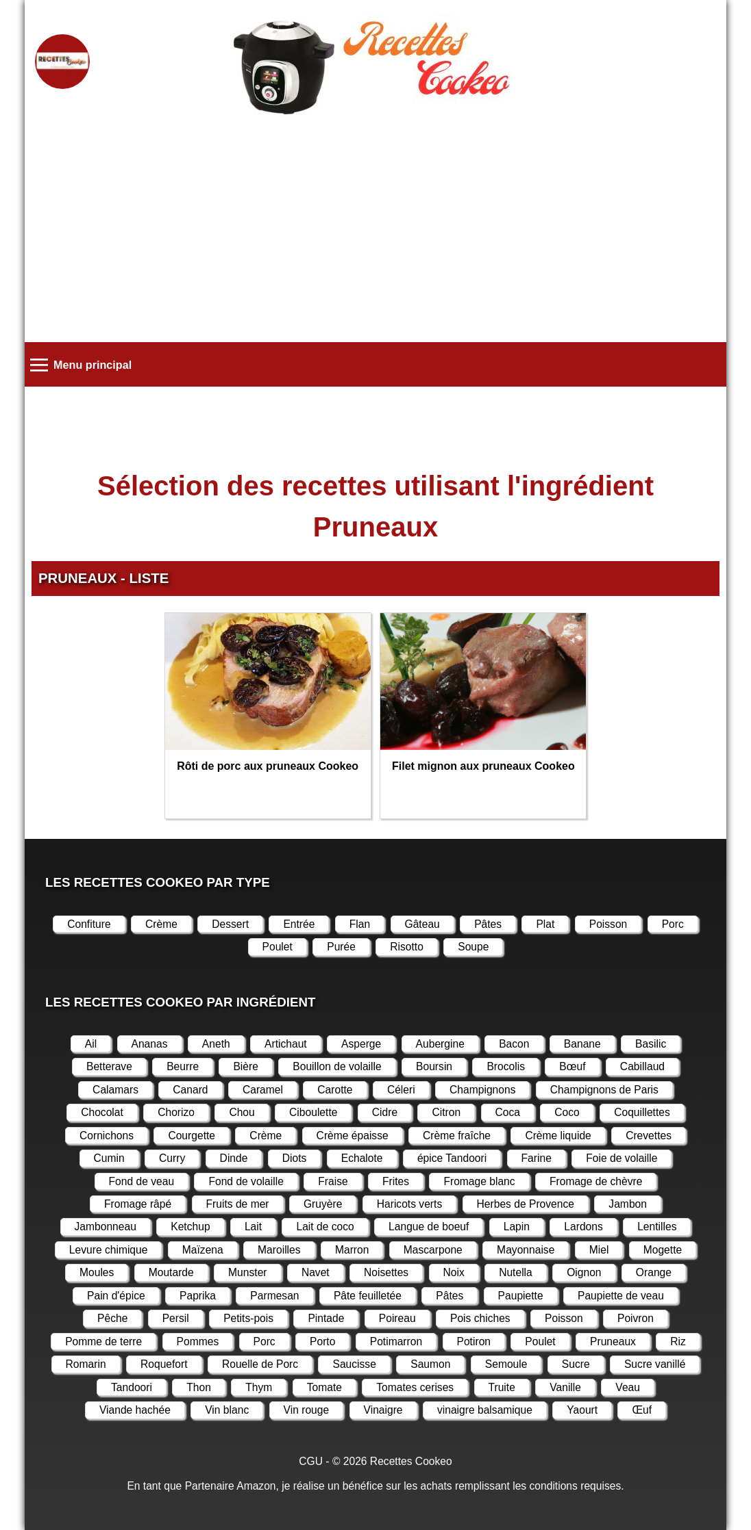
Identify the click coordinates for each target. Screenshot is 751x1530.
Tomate (324, 1387)
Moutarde (171, 1272)
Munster (247, 1272)
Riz (678, 1341)
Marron (352, 1250)
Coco (566, 1112)
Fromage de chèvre (596, 1181)
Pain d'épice (116, 1295)
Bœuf (572, 1066)
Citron (446, 1112)
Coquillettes (642, 1112)
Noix (454, 1272)
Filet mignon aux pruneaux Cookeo (483, 766)
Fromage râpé (137, 1204)
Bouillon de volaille (337, 1066)
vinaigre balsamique (484, 1410)
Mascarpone (433, 1250)
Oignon (584, 1272)
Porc (673, 924)
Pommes (198, 1341)
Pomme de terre (103, 1341)
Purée (341, 946)
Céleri (401, 1089)
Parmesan (274, 1295)
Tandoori (131, 1387)
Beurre (183, 1066)
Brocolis (506, 1066)
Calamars (115, 1089)
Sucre (576, 1364)
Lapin (517, 1226)
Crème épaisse (353, 1135)
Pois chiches (480, 1318)
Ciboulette (313, 1112)
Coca (507, 1112)
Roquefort (164, 1364)
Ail (91, 1044)
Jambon (627, 1204)
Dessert (230, 924)
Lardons (583, 1226)
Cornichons (106, 1135)
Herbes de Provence (525, 1204)
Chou (241, 1112)
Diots (294, 1158)
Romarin (86, 1364)
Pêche (112, 1318)
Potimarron (396, 1341)
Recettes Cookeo (411, 1461)
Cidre (384, 1112)
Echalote (362, 1158)
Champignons (482, 1089)
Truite (502, 1387)
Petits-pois (248, 1318)
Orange (654, 1272)
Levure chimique (108, 1250)
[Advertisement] (375, 232)
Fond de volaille (245, 1181)
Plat (545, 924)
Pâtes (488, 924)
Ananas (150, 1044)
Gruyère (323, 1204)
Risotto (406, 946)
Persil (175, 1318)
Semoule (506, 1364)
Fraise (332, 1181)
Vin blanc (227, 1410)
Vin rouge (307, 1410)
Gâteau (422, 924)
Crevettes (649, 1135)
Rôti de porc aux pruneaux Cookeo (267, 766)
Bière (245, 1066)
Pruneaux (613, 1341)
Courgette (191, 1135)
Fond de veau (142, 1181)
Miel (599, 1250)
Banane (582, 1044)
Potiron (474, 1341)
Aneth (216, 1044)
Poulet (277, 946)
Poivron (635, 1318)
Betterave (109, 1066)
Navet (315, 1272)
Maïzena (202, 1250)
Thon (198, 1387)
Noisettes (386, 1272)
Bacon (514, 1044)
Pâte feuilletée (368, 1295)
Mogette (662, 1250)
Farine (536, 1158)
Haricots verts (410, 1204)
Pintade (326, 1318)
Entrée (299, 924)
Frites (395, 1181)
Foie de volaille (621, 1158)
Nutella (515, 1272)
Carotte (334, 1089)
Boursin (434, 1066)
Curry (172, 1158)
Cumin (109, 1158)
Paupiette (520, 1295)
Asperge (361, 1044)
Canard (190, 1089)
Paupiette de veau (621, 1295)
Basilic (650, 1044)
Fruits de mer (237, 1204)
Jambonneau (105, 1226)
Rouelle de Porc (260, 1364)
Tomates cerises (415, 1387)
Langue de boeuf (429, 1226)
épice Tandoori (452, 1158)
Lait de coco (325, 1226)
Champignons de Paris (604, 1089)
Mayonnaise (525, 1250)
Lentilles (656, 1226)
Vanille (565, 1387)
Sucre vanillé (654, 1364)
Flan (359, 924)
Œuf (642, 1410)
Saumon (430, 1364)
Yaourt (582, 1410)
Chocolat (102, 1112)
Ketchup (190, 1226)
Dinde (234, 1158)
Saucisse (354, 1364)
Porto (322, 1341)
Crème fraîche (457, 1135)
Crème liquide (558, 1135)
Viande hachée (135, 1410)
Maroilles (279, 1250)
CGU (311, 1461)
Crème (161, 924)
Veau (627, 1387)
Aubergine (440, 1044)
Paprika (198, 1295)
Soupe (473, 946)
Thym (258, 1387)
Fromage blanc (479, 1181)
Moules (96, 1272)
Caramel (263, 1089)
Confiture (88, 924)
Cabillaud (642, 1066)
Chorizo (176, 1112)
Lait (253, 1226)
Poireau (397, 1318)
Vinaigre (383, 1410)
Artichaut (285, 1044)
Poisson (608, 924)
